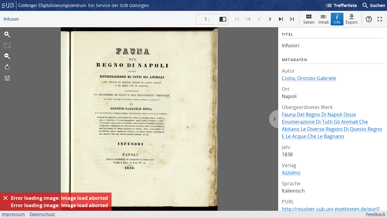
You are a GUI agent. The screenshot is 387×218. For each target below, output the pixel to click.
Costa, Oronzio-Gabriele (309, 78)
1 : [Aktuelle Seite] (207, 19)
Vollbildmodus (379, 19)
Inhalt (323, 19)
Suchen (373, 5)
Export (352, 19)
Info (337, 19)
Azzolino (291, 172)
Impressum (13, 214)
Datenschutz (42, 214)
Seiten (308, 19)
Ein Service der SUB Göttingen (118, 5)
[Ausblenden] (5, 198)
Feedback (375, 214)
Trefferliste (341, 5)
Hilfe (368, 19)
